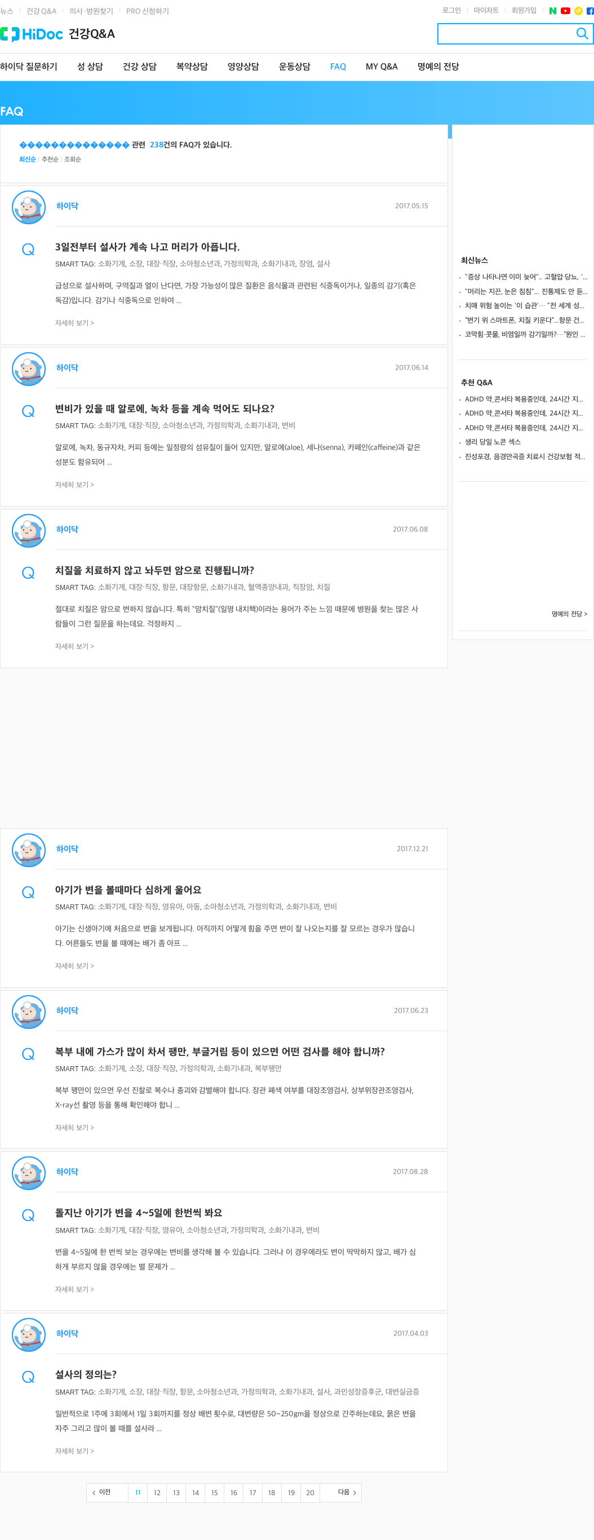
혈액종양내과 (268, 587)
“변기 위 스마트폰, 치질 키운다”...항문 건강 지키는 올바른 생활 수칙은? (526, 320)
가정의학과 (241, 264)
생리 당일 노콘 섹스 (493, 442)
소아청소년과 (200, 264)
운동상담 (295, 67)
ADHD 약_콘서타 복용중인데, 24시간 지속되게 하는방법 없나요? (526, 399)
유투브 (565, 11)
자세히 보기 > (75, 323)
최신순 (27, 160)
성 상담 (90, 67)
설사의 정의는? (86, 1375)
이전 (104, 1492)
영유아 (172, 907)
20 (310, 1493)
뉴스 (7, 11)
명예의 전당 (438, 67)
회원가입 (524, 10)
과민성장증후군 (358, 1392)
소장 (136, 264)
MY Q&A (382, 67)
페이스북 (590, 11)
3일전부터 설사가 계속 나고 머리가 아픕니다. (147, 248)
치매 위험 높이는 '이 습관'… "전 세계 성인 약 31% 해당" (526, 305)
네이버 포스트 (553, 11)
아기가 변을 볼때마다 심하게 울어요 (128, 891)
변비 (288, 426)
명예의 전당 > (570, 614)
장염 (306, 264)
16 (233, 1493)
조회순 (72, 160)
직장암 (302, 587)
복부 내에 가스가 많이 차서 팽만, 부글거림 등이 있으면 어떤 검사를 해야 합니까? (220, 1052)
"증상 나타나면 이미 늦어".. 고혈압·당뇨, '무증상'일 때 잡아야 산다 (526, 277)
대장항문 (193, 587)
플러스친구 (578, 11)
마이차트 (486, 10)
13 (176, 1493)
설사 (323, 264)
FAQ (338, 67)
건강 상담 (140, 67)
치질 (323, 587)
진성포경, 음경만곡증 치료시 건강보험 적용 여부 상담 (526, 456)
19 (291, 1493)
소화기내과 (278, 264)
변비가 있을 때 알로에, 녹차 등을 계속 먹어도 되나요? (164, 409)
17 (253, 1493)
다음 (343, 1492)
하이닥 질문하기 (28, 67)
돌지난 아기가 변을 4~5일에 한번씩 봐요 (139, 1213)
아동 (193, 907)
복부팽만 (268, 1068)
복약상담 (192, 67)
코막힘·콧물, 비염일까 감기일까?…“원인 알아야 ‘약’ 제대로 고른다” (526, 334)
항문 (169, 587)
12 (157, 1493)
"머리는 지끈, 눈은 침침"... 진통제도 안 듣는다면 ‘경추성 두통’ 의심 (526, 291)
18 (272, 1493)
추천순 (50, 160)
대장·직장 (161, 264)
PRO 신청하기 (147, 11)
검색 (582, 33)
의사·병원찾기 (91, 11)
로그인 (451, 10)
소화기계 (111, 264)
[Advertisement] (224, 749)
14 (195, 1493)
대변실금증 (402, 1392)
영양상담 (243, 67)
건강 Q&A (41, 11)
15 (214, 1493)
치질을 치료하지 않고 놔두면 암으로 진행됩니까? (154, 571)
